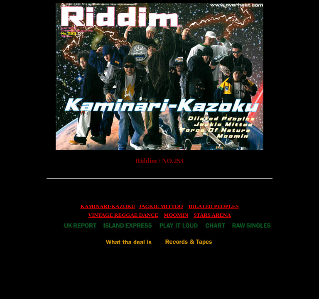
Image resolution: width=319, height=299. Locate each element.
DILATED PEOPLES (214, 206)
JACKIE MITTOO (161, 206)
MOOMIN (176, 215)
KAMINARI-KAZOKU (108, 206)
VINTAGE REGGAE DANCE (123, 215)
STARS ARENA (212, 215)
